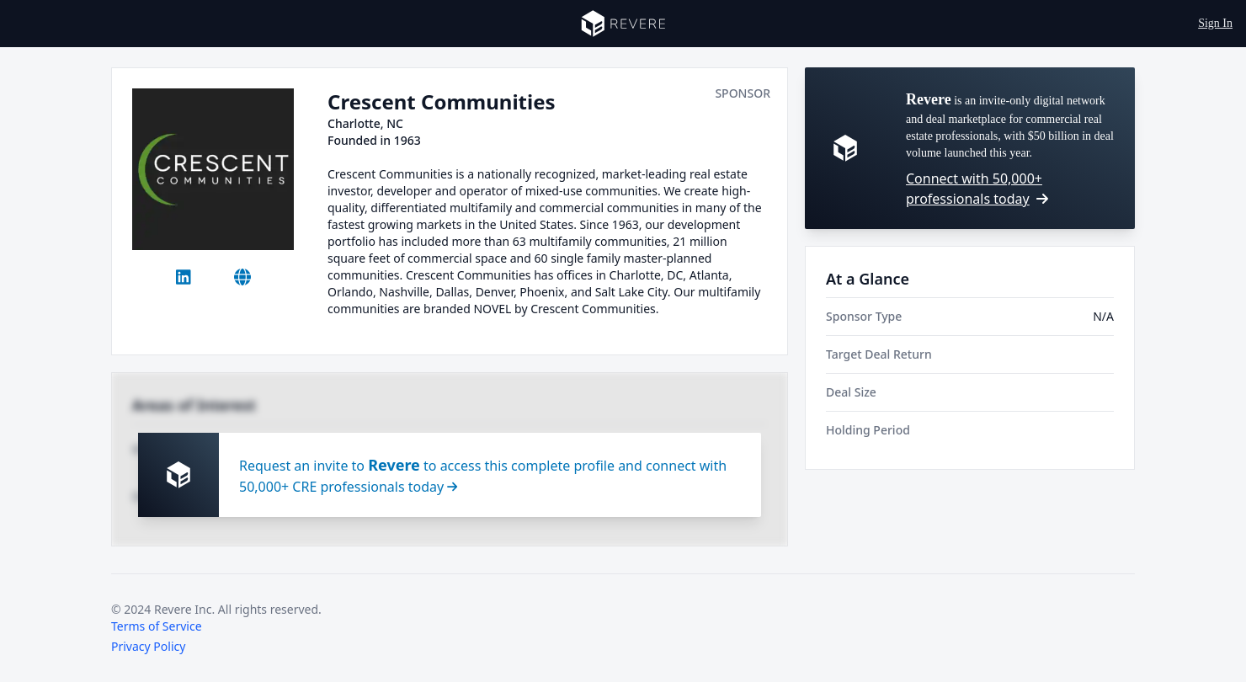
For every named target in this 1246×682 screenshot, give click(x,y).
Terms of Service (156, 626)
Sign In (1215, 23)
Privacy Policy (148, 646)
